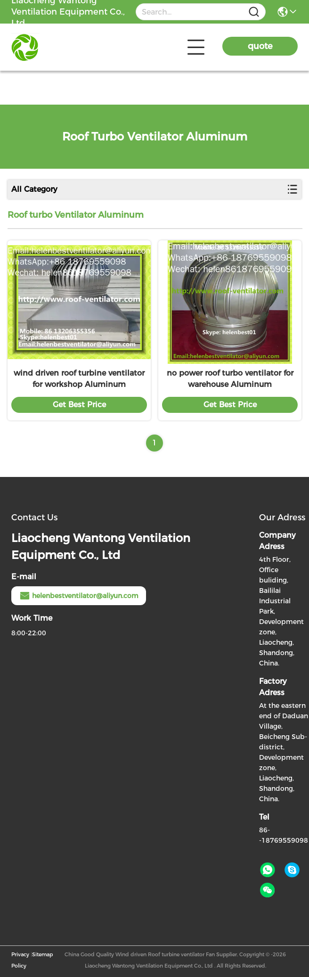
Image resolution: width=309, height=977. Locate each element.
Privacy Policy (20, 960)
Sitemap (42, 954)
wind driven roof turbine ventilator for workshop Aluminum (79, 379)
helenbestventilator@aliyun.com (78, 596)
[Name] (254, 12)
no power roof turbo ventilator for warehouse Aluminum (230, 379)
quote (260, 46)
